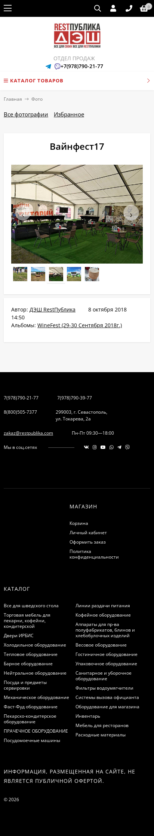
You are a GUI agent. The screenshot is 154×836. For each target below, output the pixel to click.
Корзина (79, 523)
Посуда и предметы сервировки (25, 685)
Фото (37, 99)
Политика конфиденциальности (94, 554)
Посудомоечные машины (32, 740)
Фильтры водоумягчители (104, 688)
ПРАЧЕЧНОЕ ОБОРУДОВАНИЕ (36, 731)
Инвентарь (88, 716)
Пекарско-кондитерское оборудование (30, 719)
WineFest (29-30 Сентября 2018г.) (79, 325)
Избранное (69, 114)
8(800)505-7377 (20, 412)
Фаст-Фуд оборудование (31, 706)
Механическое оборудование (36, 697)
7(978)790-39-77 (74, 398)
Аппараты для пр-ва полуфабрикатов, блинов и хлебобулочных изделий (105, 630)
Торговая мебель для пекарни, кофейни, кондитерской (27, 620)
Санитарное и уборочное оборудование (104, 676)
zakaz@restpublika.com (28, 433)
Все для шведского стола (31, 605)
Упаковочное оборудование (106, 663)
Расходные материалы (101, 735)
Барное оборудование (28, 663)
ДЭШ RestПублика (53, 309)
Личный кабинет (88, 532)
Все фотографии (26, 114)
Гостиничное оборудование (107, 654)
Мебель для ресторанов (102, 725)
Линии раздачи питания (103, 605)
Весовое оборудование (101, 645)
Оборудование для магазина (107, 706)
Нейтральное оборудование (35, 673)
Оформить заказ (88, 542)
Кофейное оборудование (103, 615)
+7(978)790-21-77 (82, 66)
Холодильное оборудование (35, 645)
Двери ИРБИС (19, 635)
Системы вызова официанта (107, 697)
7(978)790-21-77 (21, 398)
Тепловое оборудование (31, 654)
